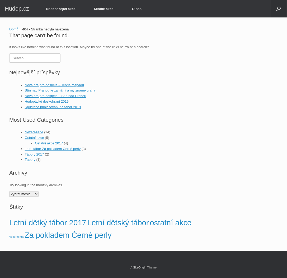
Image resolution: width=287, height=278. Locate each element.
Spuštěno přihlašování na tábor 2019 (53, 107)
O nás (137, 9)
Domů (13, 29)
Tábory (30, 160)
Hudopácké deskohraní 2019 (47, 101)
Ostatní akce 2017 (49, 143)
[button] (278, 8)
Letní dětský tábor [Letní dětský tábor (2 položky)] (118, 222)
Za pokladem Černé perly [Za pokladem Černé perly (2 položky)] (68, 235)
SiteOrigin (140, 267)
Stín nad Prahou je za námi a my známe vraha (60, 90)
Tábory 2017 (34, 154)
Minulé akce (104, 9)
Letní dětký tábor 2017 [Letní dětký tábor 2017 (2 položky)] (47, 222)
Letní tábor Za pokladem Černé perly (53, 149)
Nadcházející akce (61, 9)
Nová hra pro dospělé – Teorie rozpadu (54, 85)
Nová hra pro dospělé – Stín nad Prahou (55, 96)
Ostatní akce (34, 138)
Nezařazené (34, 132)
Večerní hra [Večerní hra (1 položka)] (16, 236)
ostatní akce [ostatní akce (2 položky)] (170, 222)
